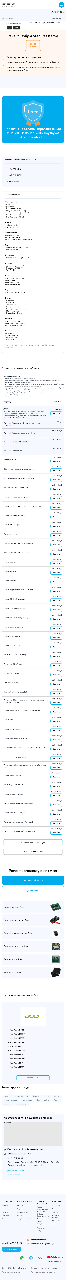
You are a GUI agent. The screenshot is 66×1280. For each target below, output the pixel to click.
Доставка (56, 1206)
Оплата (55, 1212)
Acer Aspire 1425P (17, 1067)
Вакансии (5, 1219)
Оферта (55, 1221)
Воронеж (36, 1096)
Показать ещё (32, 1078)
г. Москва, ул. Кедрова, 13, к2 (43, 1244)
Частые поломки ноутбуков (41, 1223)
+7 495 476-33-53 (57, 12)
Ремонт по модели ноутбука (41, 1230)
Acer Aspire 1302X (17, 1042)
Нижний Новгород (10, 1100)
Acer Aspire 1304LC (17, 1046)
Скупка (20, 1209)
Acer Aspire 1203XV (17, 1034)
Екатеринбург (22, 1104)
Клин (47, 1096)
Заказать (56, 413)
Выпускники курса (24, 1219)
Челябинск (8, 1104)
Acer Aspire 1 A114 (17, 1030)
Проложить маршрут (13, 1174)
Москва (6, 1096)
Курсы (19, 1215)
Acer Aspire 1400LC (18, 1050)
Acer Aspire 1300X (17, 1038)
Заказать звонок (58, 15)
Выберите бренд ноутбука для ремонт (43, 1216)
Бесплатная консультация (33, 843)
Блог (3, 1209)
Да (9, 28)
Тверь (56, 1100)
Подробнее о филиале (14, 1171)
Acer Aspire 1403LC (17, 1055)
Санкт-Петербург (43, 1100)
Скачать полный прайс (33, 851)
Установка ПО (22, 1212)
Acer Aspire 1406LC (17, 1059)
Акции (54, 1224)
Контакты (5, 1215)
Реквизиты (6, 1212)
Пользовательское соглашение (43, 1272)
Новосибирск (27, 1100)
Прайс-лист (56, 1209)
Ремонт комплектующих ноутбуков (43, 1209)
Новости (5, 1206)
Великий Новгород (21, 1096)
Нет (16, 28)
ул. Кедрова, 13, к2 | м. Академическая (23, 1149)
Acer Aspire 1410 (16, 1063)
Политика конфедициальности (13, 1272)
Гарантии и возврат (56, 1216)
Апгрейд (20, 1206)
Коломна (57, 1096)
